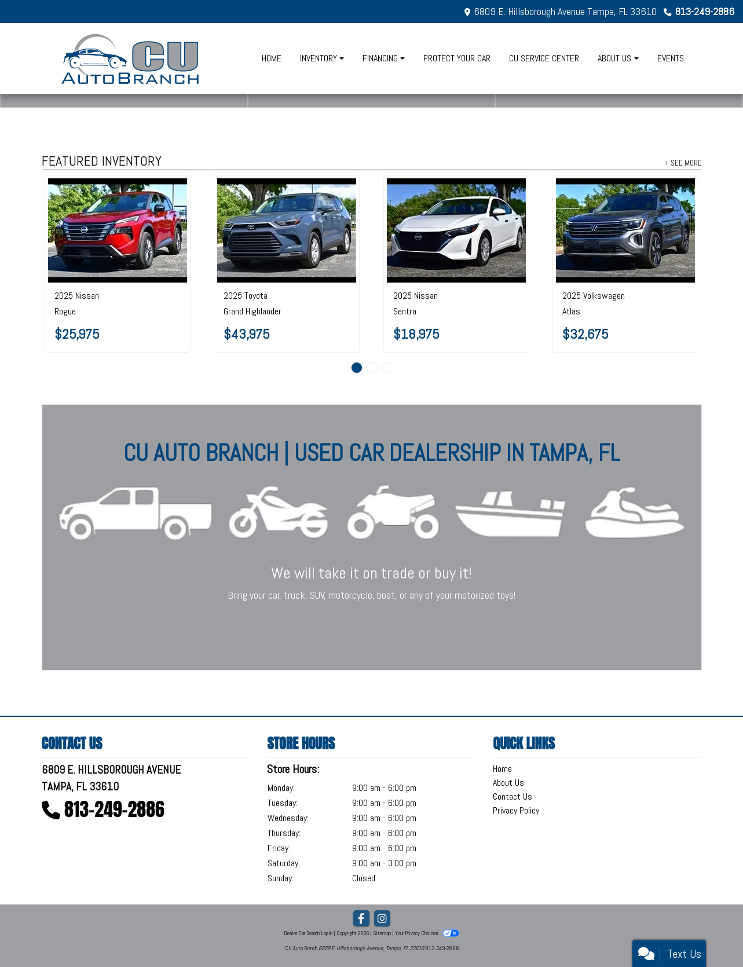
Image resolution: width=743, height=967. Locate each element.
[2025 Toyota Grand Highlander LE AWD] (286, 230)
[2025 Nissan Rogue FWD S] (117, 230)
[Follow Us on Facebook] (361, 919)
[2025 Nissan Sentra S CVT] (456, 230)
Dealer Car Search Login (308, 933)
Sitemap (382, 933)
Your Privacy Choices (427, 933)
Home (502, 769)
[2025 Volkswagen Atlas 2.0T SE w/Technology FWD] (625, 230)
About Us (508, 782)
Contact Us (512, 796)
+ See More (683, 162)
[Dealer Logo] (131, 58)
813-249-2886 (704, 11)
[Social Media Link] (382, 919)
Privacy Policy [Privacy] (516, 810)
